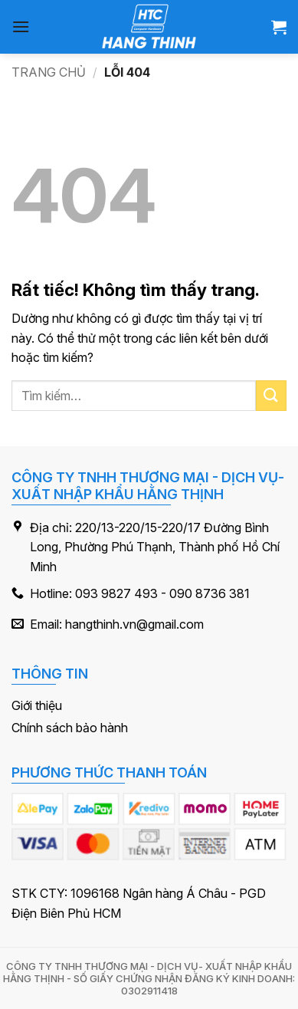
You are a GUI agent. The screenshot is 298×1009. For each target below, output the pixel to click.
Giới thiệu (36, 705)
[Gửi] (271, 395)
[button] (20, 26)
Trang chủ (48, 72)
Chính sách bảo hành (69, 727)
